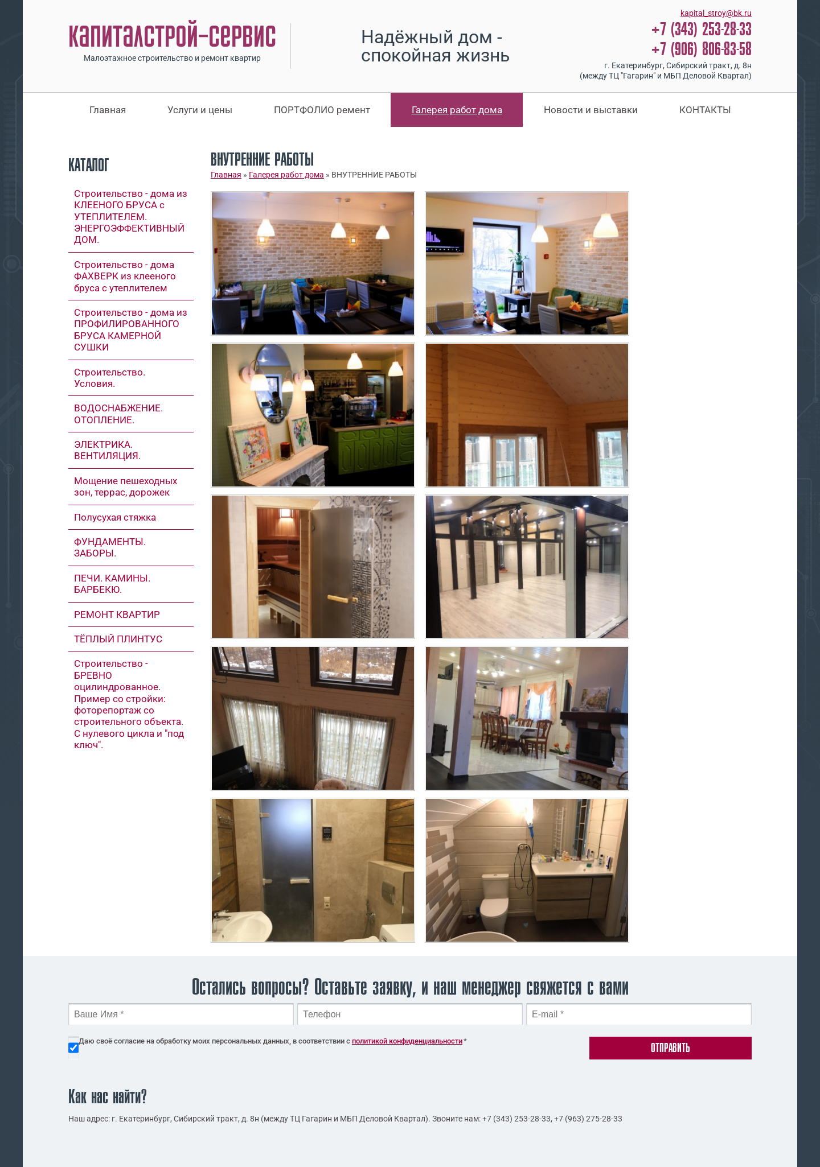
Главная (107, 110)
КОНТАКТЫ (705, 110)
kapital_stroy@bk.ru (716, 13)
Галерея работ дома (457, 110)
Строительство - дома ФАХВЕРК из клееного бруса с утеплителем (125, 276)
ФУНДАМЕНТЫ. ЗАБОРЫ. (110, 547)
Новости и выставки (591, 110)
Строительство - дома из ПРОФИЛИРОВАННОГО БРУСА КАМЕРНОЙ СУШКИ (130, 330)
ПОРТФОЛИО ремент (322, 110)
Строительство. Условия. (109, 377)
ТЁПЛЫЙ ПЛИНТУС (118, 639)
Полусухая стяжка (115, 517)
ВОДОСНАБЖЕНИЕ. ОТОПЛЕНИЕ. (118, 413)
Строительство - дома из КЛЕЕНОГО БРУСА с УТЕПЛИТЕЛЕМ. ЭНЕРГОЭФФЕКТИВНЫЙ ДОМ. (130, 217)
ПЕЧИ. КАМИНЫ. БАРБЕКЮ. (112, 583)
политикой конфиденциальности (407, 1041)
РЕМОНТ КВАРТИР (117, 614)
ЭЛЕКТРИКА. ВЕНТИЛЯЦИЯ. (107, 450)
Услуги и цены (199, 110)
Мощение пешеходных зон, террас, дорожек (125, 486)
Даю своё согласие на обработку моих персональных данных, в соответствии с (273, 1041)
